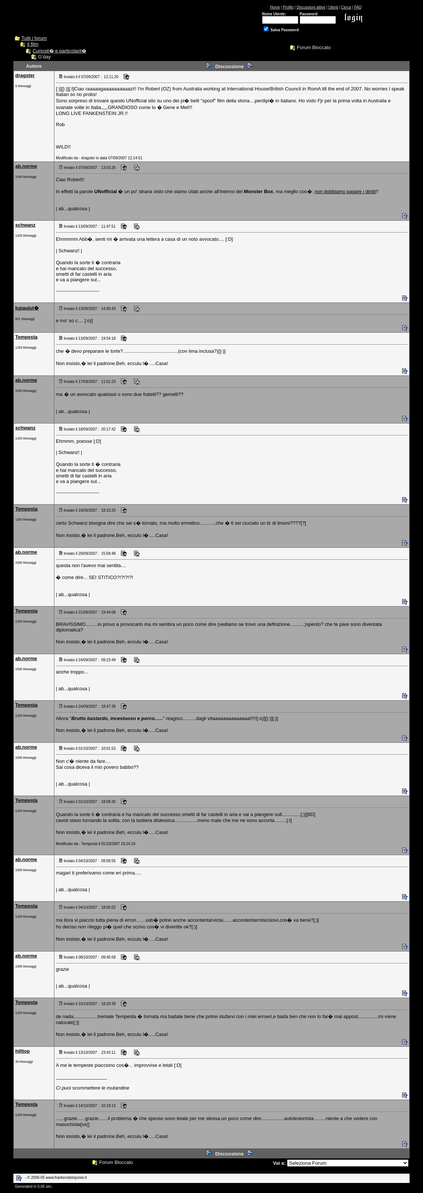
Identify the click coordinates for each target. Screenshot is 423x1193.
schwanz (25, 225)
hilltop (22, 1051)
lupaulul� (27, 308)
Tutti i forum (34, 38)
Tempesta (26, 337)
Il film (32, 44)
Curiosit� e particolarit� (60, 51)
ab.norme (26, 166)
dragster (25, 75)
